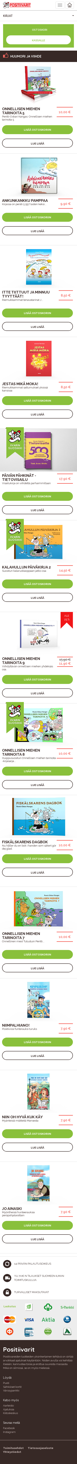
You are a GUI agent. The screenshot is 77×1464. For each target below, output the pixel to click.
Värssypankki (11, 1390)
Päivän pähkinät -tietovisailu (19, 477)
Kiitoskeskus (10, 1413)
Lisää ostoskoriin (37, 129)
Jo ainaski (12, 1208)
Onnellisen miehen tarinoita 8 (21, 752)
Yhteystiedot (12, 1451)
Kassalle (38, 40)
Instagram (9, 1432)
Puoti (6, 1383)
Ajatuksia (8, 1409)
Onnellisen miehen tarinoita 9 (21, 660)
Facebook (9, 1428)
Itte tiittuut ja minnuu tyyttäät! (26, 294)
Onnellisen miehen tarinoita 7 (21, 935)
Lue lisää (37, 143)
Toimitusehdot (13, 1448)
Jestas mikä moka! (20, 384)
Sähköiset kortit (12, 1386)
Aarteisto (8, 1405)
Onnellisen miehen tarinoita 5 (21, 111)
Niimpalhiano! (16, 1025)
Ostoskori (39, 29)
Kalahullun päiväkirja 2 (26, 567)
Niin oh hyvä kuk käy (22, 1117)
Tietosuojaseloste (40, 1448)
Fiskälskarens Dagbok (25, 842)
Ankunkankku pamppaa (25, 200)
